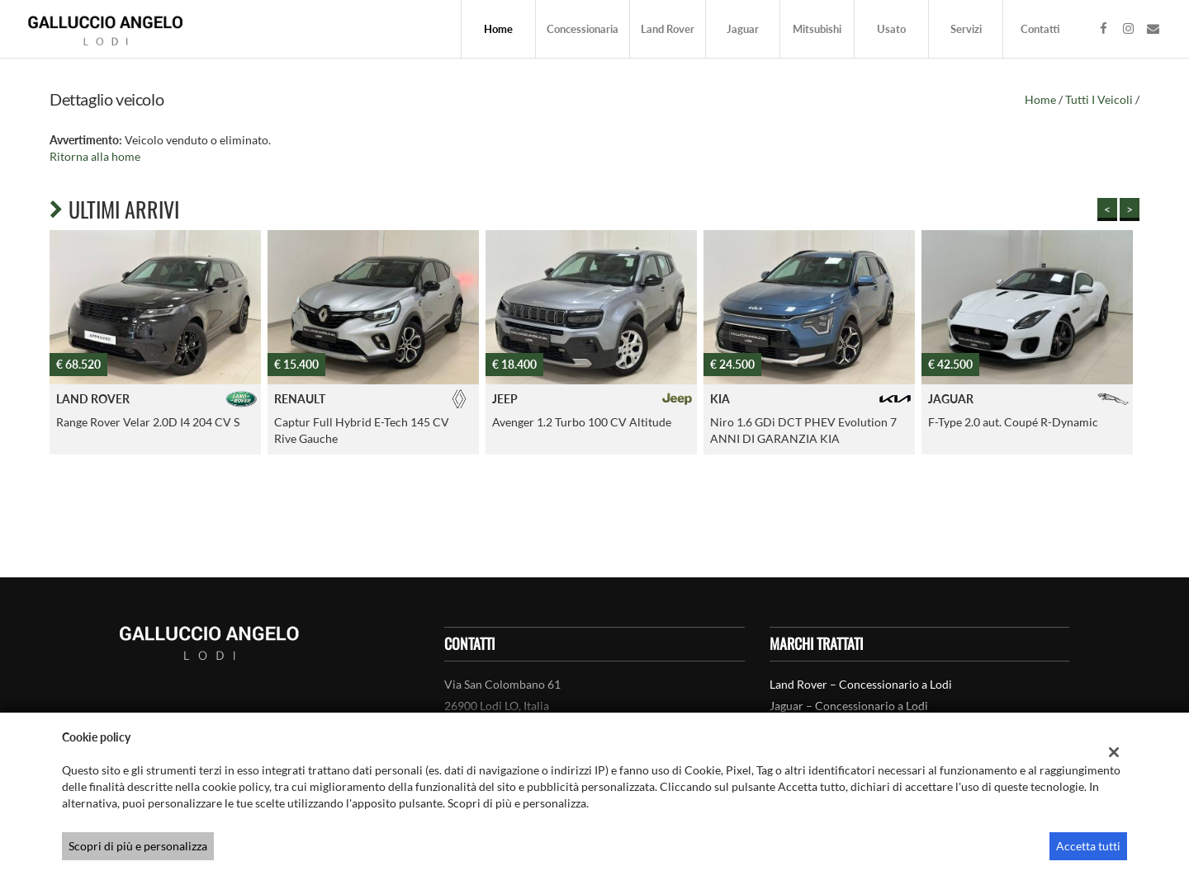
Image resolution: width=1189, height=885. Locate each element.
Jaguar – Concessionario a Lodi (849, 706)
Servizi (966, 28)
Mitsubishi (817, 28)
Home (498, 28)
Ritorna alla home (95, 156)
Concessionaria (582, 28)
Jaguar (743, 28)
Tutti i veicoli (1099, 99)
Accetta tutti (1088, 846)
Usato (891, 28)
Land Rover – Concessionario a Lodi (861, 684)
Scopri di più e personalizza (138, 846)
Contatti (1040, 28)
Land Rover (667, 28)
